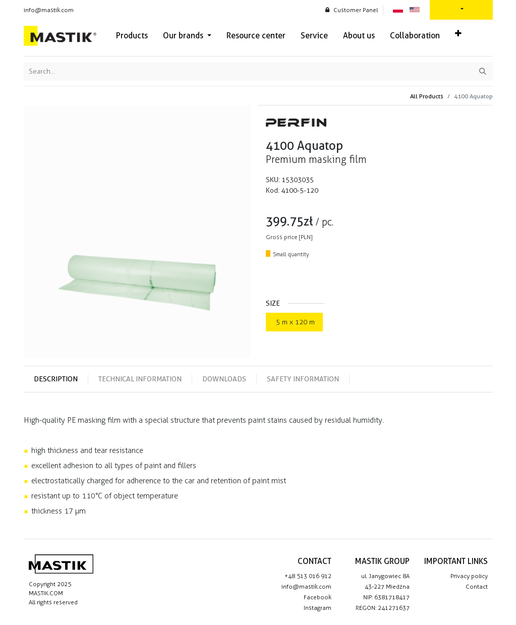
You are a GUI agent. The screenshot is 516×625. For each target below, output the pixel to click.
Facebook (317, 597)
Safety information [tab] (303, 379)
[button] (458, 34)
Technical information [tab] (140, 379)
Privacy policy (469, 576)
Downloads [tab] (224, 379)
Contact (477, 586)
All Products (426, 96)
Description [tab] (56, 379)
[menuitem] (131, 36)
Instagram (317, 607)
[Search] (483, 71)
